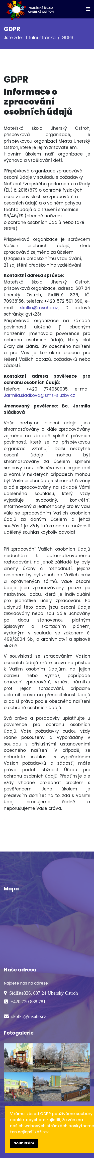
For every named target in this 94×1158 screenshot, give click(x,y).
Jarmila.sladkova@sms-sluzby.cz (39, 395)
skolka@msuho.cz (39, 308)
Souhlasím (24, 1143)
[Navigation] (88, 9)
